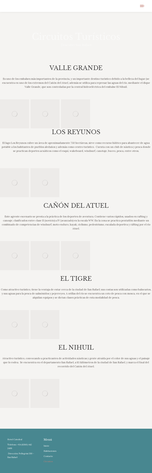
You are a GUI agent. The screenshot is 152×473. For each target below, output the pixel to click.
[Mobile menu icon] (142, 6)
